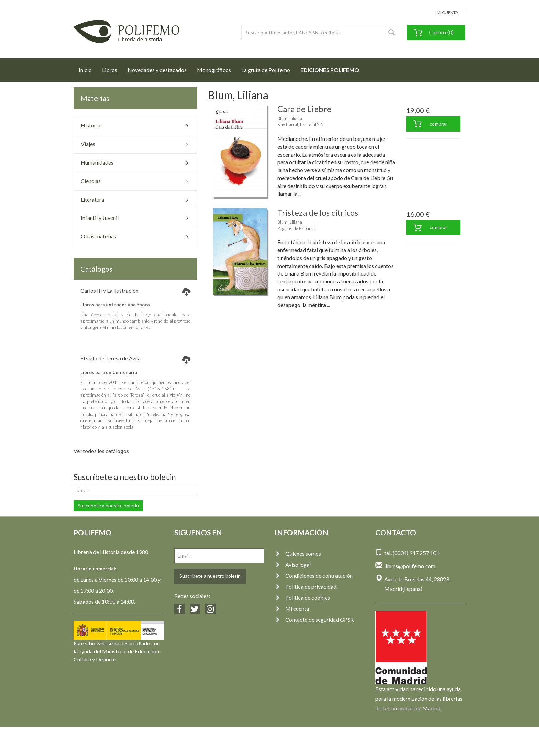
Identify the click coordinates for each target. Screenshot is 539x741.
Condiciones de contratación (314, 575)
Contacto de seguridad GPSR (314, 619)
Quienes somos (298, 553)
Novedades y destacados (157, 70)
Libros (109, 70)
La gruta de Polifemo (265, 70)
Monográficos (214, 70)
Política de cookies (302, 597)
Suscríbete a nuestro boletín (108, 505)
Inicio (88, 68)
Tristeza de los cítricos (317, 212)
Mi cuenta (292, 608)
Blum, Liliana (289, 118)
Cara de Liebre (304, 109)
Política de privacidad (306, 586)
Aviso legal (293, 564)
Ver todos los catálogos (101, 451)
